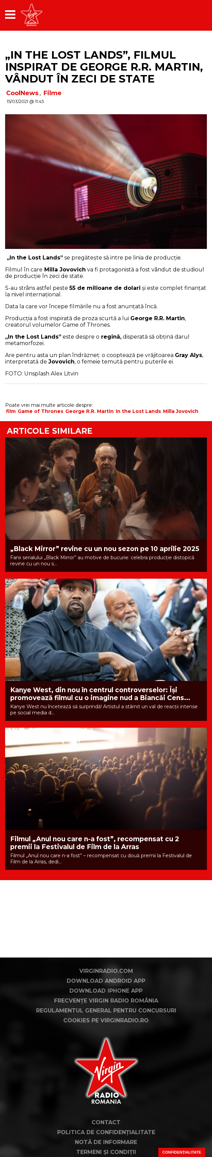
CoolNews (22, 93)
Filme (53, 93)
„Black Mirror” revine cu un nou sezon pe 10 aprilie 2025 (104, 549)
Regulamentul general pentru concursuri (106, 1010)
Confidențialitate (181, 1152)
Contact (106, 1122)
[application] (190, 14)
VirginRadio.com (106, 971)
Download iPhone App (106, 991)
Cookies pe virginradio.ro (106, 1020)
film (11, 411)
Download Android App (106, 981)
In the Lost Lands (138, 411)
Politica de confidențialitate (106, 1132)
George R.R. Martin (89, 411)
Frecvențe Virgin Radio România (106, 1000)
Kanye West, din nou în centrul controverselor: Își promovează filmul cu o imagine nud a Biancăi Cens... (100, 694)
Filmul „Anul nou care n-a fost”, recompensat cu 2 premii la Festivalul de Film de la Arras (94, 843)
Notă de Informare (106, 1142)
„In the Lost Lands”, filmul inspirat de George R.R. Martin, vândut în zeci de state (104, 66)
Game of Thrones (40, 411)
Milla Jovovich (180, 411)
